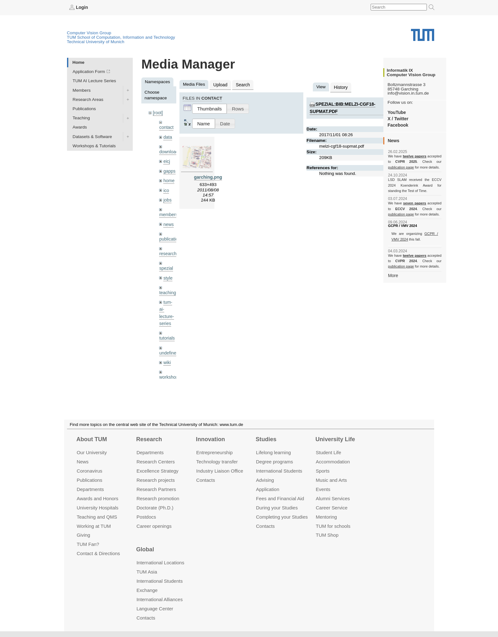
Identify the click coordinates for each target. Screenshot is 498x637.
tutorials (166, 333)
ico (166, 188)
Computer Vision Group (89, 32)
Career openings (154, 525)
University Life (335, 439)
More (393, 275)
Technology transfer (217, 461)
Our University (92, 452)
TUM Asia (147, 571)
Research (149, 439)
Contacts (205, 480)
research (167, 251)
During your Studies (277, 507)
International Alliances (160, 599)
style (167, 274)
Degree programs (274, 461)
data (167, 136)
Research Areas (88, 99)
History (340, 86)
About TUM (91, 439)
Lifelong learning (273, 452)
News (82, 461)
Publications (84, 108)
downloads (169, 151)
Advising (265, 480)
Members (82, 90)
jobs (167, 198)
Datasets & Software (92, 136)
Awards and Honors (97, 498)
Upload (220, 84)
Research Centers (156, 461)
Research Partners (156, 489)
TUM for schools (333, 525)
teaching (167, 289)
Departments (90, 489)
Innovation (210, 439)
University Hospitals (97, 507)
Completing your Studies (282, 516)
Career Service (331, 507)
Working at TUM (94, 525)
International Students (279, 471)
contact (166, 126)
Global (145, 549)
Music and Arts (331, 480)
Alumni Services (333, 498)
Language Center (155, 608)
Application (267, 489)
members (168, 212)
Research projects (156, 480)
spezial (165, 265)
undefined (168, 348)
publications (170, 236)
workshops (169, 372)
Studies (266, 439)
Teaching (81, 118)
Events (323, 489)
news (168, 222)
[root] (158, 112)
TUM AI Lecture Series (94, 80)
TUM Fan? (88, 544)
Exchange (147, 590)
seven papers (414, 203)
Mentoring (326, 516)
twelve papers (414, 156)
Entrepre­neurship (214, 452)
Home (78, 62)
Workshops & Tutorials (94, 145)
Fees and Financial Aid (280, 498)
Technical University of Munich (95, 41)
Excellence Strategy (157, 471)
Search (242, 84)
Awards (80, 127)
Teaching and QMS (97, 516)
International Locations (160, 562)
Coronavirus (89, 471)
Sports (322, 471)
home (168, 179)
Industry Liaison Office (219, 471)
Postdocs (146, 516)
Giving (83, 535)
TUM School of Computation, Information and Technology (121, 37)
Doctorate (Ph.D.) (155, 507)
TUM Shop (327, 535)
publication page (400, 167)
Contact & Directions (98, 553)
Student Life (328, 452)
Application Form (89, 71)
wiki (167, 357)
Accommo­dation (333, 461)
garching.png (208, 176)
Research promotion (158, 498)
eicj (166, 160)
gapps (169, 169)
